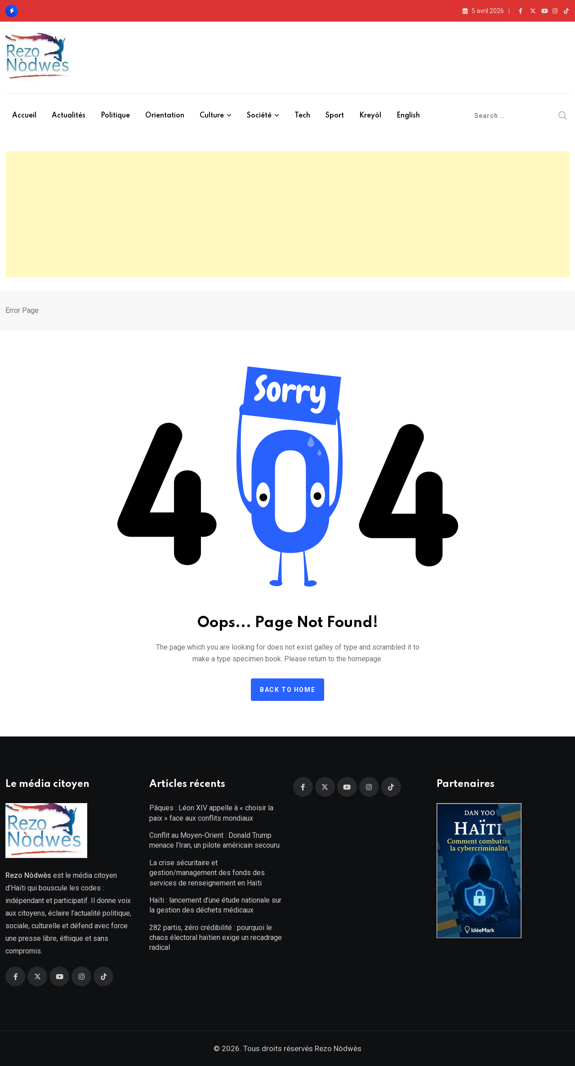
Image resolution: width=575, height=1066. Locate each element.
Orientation (164, 115)
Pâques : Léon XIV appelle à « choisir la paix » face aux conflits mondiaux (211, 813)
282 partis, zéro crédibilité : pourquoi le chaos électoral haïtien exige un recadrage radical (215, 937)
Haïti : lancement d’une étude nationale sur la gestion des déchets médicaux (215, 905)
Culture (212, 115)
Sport (334, 115)
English (408, 115)
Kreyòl (370, 115)
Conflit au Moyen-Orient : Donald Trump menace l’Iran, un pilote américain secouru (214, 840)
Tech (302, 115)
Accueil (24, 115)
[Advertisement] (287, 214)
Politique (115, 115)
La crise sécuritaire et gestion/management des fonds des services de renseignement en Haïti (207, 872)
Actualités (68, 115)
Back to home (287, 689)
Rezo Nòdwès (337, 1048)
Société (259, 115)
